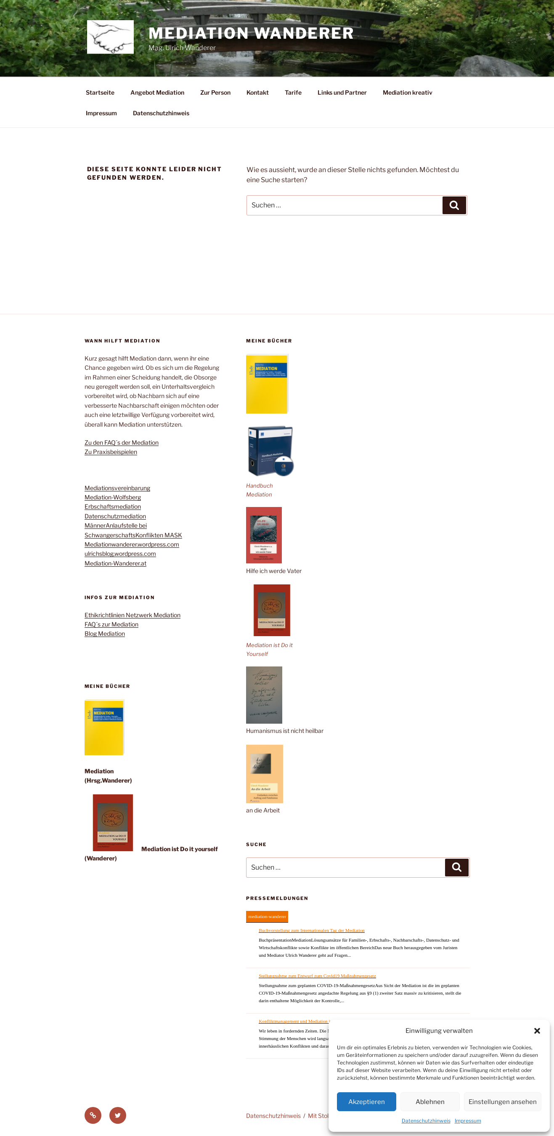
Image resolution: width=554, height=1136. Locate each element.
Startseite (100, 92)
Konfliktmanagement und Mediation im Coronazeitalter (311, 1021)
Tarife (293, 92)
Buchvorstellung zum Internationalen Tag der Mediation (312, 930)
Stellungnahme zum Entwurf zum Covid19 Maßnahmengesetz (317, 975)
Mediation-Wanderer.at (115, 563)
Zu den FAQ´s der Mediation (122, 442)
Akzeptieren (366, 1102)
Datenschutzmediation (115, 516)
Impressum (468, 1120)
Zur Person (215, 92)
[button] (537, 1031)
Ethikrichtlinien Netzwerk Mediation (132, 614)
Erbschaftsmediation (113, 506)
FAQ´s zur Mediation (111, 624)
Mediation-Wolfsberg (113, 497)
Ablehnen (430, 1102)
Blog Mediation (105, 633)
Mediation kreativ (407, 92)
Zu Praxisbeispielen (111, 451)
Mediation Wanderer (251, 33)
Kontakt (258, 92)
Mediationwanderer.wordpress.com (132, 544)
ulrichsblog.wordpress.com (120, 553)
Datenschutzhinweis (426, 1120)
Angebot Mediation (157, 92)
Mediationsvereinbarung (117, 487)
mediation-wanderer (267, 916)
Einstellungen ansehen (503, 1102)
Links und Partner (342, 92)
